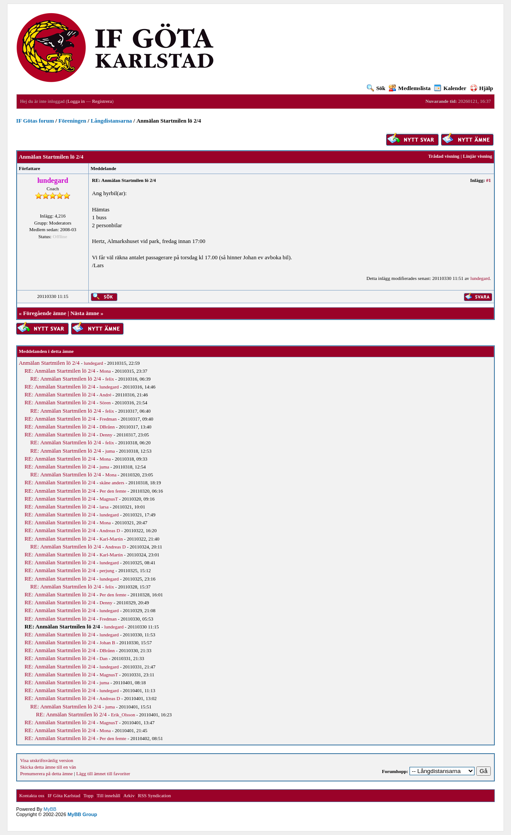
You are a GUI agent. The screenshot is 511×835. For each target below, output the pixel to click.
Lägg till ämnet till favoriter (103, 773)
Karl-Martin (111, 538)
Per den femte (112, 491)
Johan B (107, 642)
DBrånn (107, 426)
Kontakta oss (31, 795)
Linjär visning (478, 156)
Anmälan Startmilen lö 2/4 (49, 362)
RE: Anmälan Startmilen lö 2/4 (60, 370)
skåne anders (111, 482)
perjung (106, 570)
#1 (488, 180)
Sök (376, 88)
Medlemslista (410, 88)
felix (109, 378)
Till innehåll (108, 795)
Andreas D (109, 530)
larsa (104, 506)
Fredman (107, 418)
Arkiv (129, 795)
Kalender (450, 88)
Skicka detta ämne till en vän (48, 767)
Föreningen (72, 120)
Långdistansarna (111, 120)
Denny (105, 434)
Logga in (76, 101)
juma (110, 451)
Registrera (102, 101)
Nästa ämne (84, 313)
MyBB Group (82, 814)
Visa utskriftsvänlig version (46, 760)
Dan (103, 658)
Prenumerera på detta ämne (46, 773)
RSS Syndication (154, 795)
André (105, 394)
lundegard (480, 278)
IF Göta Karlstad (64, 795)
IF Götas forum (35, 120)
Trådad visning (444, 156)
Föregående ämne (44, 313)
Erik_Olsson (123, 714)
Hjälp (481, 88)
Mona (105, 371)
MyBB (49, 809)
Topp (88, 795)
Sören (105, 402)
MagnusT (108, 498)
